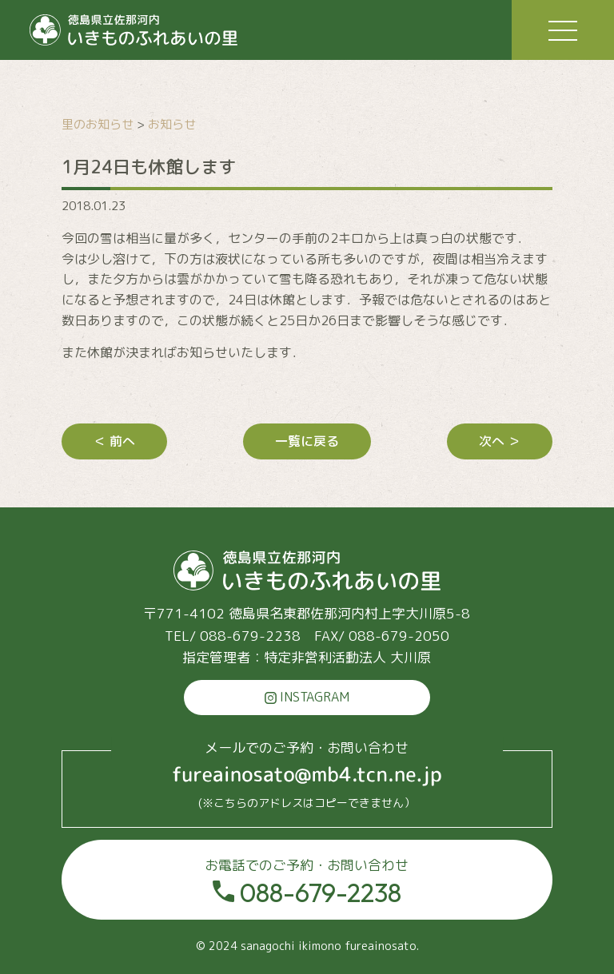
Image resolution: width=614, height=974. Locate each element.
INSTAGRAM (307, 697)
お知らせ (172, 124)
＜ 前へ (114, 441)
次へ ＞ (499, 441)
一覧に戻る (307, 441)
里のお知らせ (98, 124)
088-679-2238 (307, 882)
